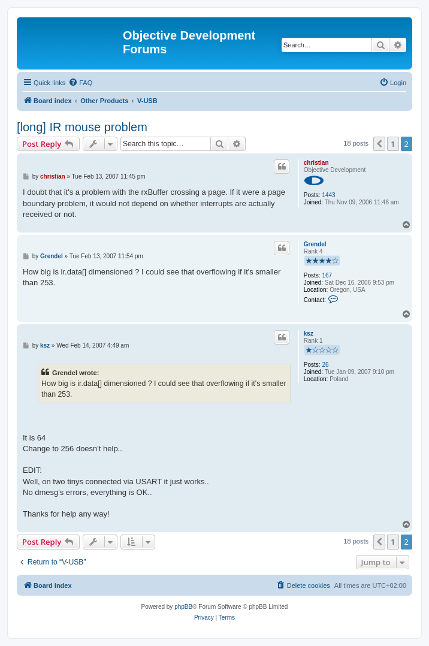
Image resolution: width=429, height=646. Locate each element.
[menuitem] (80, 83)
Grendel (315, 244)
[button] (379, 144)
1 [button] (393, 143)
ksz (308, 333)
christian (316, 162)
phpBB (183, 606)
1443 (328, 195)
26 (325, 364)
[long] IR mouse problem (82, 127)
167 (327, 275)
